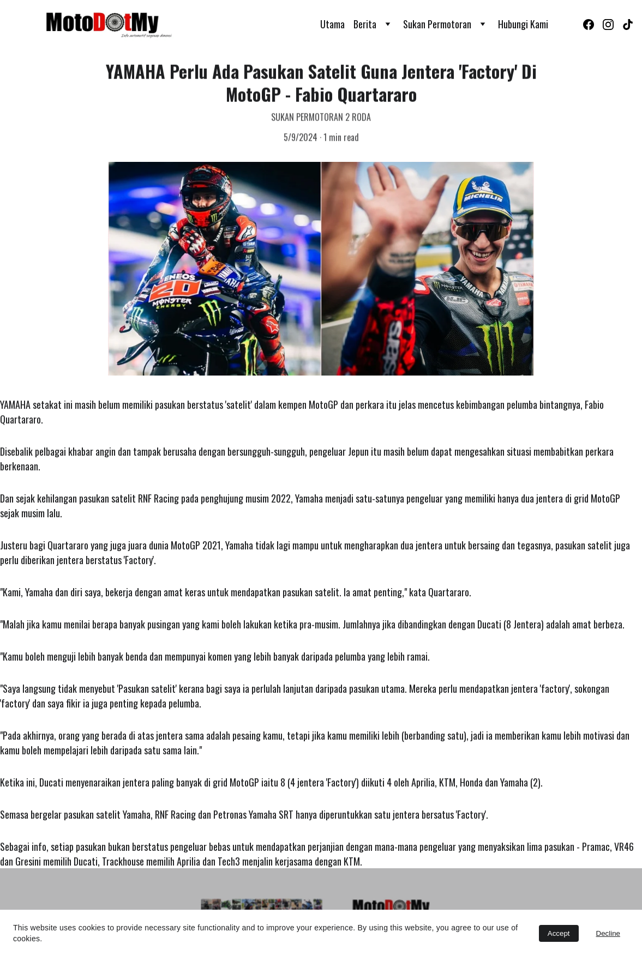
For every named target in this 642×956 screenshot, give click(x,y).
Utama (332, 24)
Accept (559, 933)
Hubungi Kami (523, 24)
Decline (608, 933)
